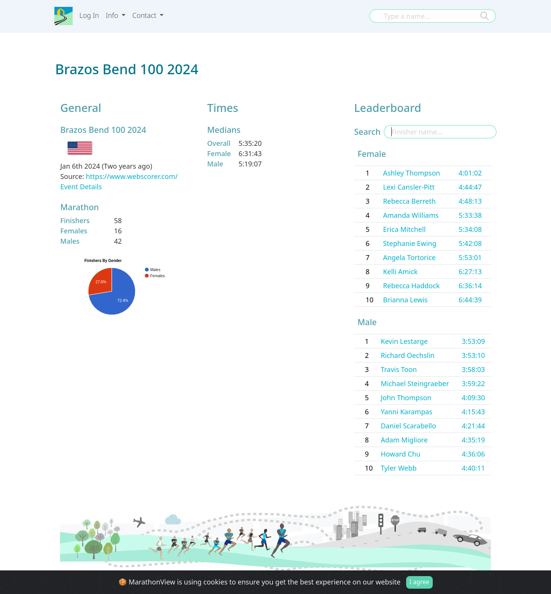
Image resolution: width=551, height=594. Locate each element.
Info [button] (113, 15)
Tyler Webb (398, 468)
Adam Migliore (404, 439)
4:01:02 (470, 172)
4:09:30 (473, 397)
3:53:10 (473, 355)
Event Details (81, 186)
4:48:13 (470, 201)
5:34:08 (470, 229)
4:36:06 (473, 453)
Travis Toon (399, 369)
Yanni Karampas (406, 411)
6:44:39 (470, 299)
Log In (89, 15)
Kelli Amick (400, 271)
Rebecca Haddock (411, 285)
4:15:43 (473, 411)
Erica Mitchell (404, 229)
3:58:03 (473, 369)
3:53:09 (473, 341)
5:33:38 (470, 215)
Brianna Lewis (405, 299)
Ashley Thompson (411, 172)
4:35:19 (473, 439)
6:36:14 (470, 285)
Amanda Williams (410, 215)
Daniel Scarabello (408, 425)
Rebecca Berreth (409, 201)
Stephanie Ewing (409, 243)
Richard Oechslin (408, 355)
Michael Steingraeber (415, 383)
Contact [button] (145, 15)
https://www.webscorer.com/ (132, 176)
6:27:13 (470, 271)
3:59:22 (473, 383)
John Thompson (406, 397)
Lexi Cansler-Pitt (409, 187)
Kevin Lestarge (404, 341)
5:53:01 (470, 257)
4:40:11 (473, 468)
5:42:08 (470, 243)
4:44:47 (470, 187)
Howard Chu (401, 453)
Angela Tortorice (409, 257)
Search (367, 131)
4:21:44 (473, 425)
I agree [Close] (419, 583)
